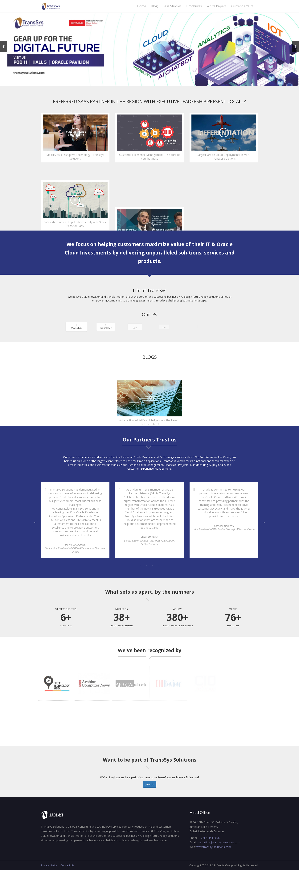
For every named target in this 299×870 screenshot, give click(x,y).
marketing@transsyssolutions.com (219, 842)
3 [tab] (152, 566)
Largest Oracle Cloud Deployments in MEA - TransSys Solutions (224, 156)
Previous (3, 46)
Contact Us (67, 865)
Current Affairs (242, 6)
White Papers (217, 6)
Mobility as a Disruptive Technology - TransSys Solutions (75, 156)
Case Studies (172, 6)
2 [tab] (147, 566)
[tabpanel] (75, 520)
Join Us (149, 784)
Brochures (194, 6)
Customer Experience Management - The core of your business (149, 156)
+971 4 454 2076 (209, 838)
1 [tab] (141, 566)
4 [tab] (158, 566)
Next (295, 46)
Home (141, 6)
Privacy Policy (49, 865)
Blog (154, 6)
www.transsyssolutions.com (213, 847)
